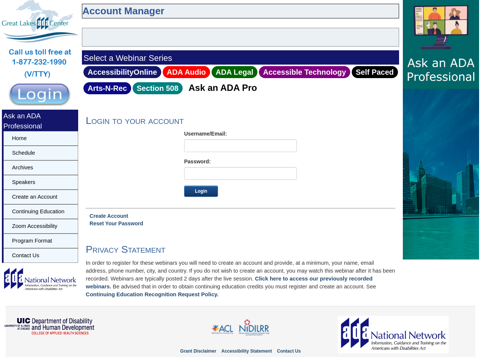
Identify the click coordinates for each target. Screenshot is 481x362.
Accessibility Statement (246, 351)
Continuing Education (38, 211)
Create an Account (34, 197)
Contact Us (25, 255)
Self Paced (375, 72)
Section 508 (157, 88)
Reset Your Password (116, 223)
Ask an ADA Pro (223, 88)
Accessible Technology (304, 72)
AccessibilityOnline (122, 72)
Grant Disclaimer (198, 351)
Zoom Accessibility (34, 226)
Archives (22, 167)
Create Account (108, 216)
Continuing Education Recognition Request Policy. (152, 294)
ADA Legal (234, 72)
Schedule (23, 153)
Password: (197, 161)
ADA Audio (186, 72)
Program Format (32, 241)
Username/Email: (205, 134)
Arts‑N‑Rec (107, 88)
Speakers (23, 182)
